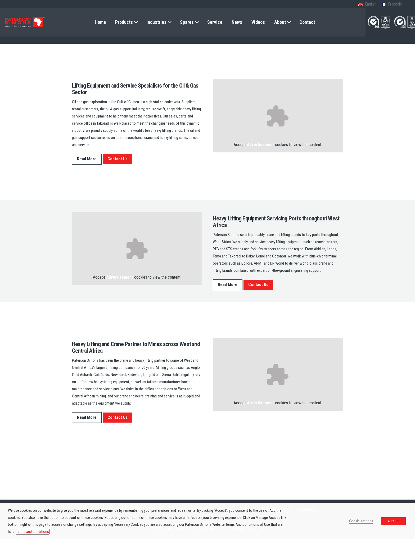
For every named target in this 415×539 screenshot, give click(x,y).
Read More (87, 158)
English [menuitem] (370, 4)
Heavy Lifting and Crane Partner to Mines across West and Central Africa (136, 347)
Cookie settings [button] (361, 521)
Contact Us (117, 158)
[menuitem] (367, 4)
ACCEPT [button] (393, 521)
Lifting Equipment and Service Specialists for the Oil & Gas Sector (135, 89)
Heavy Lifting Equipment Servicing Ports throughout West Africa (276, 221)
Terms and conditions (32, 531)
